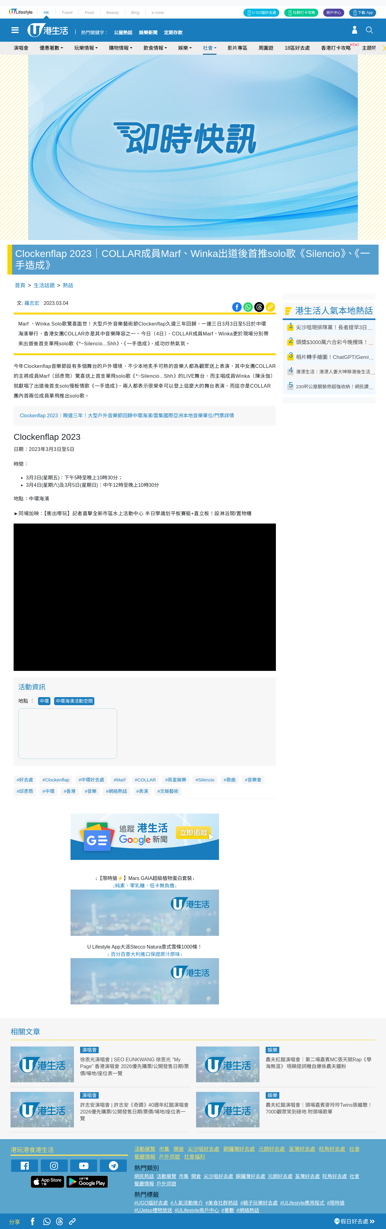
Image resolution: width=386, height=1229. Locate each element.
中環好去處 (92, 779)
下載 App (365, 13)
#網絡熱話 (248, 1210)
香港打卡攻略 (336, 48)
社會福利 (194, 1157)
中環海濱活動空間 (74, 701)
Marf (121, 779)
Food (89, 12)
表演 (143, 791)
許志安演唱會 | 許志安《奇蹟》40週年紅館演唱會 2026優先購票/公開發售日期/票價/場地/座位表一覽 (134, 1112)
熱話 (68, 285)
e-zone (158, 12)
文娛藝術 (169, 791)
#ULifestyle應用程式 (302, 1203)
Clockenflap (57, 779)
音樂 (91, 791)
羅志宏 (31, 303)
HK (46, 12)
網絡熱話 (118, 791)
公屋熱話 (123, 32)
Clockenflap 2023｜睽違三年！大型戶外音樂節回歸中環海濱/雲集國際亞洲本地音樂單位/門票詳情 (127, 415)
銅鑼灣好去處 (239, 1149)
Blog (135, 12)
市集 (164, 1149)
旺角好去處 (332, 1149)
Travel (67, 12)
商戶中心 (333, 13)
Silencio (206, 779)
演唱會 (21, 48)
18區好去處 (297, 48)
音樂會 (254, 779)
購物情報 (119, 48)
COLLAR (146, 779)
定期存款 (173, 32)
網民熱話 (144, 1176)
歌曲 (231, 779)
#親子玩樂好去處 (259, 1203)
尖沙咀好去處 (203, 1149)
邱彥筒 (26, 791)
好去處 (26, 779)
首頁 (20, 285)
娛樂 (183, 48)
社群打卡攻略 (304, 13)
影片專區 (237, 48)
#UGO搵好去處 (151, 1203)
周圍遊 (266, 48)
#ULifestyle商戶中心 (197, 1210)
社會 (208, 48)
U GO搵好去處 (264, 13)
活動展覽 (144, 1149)
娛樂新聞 (148, 32)
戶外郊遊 (169, 1157)
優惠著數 (49, 48)
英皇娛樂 (177, 779)
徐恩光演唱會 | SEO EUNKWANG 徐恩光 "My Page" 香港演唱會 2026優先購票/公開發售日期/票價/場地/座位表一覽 (133, 1066)
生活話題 (44, 285)
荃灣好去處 (302, 1149)
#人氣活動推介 (186, 1203)
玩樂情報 (84, 48)
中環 (44, 701)
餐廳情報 (144, 1157)
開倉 (179, 1149)
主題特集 (372, 48)
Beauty (112, 12)
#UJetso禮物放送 (153, 1210)
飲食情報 (153, 48)
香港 (70, 791)
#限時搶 (336, 1203)
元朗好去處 (272, 1149)
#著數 (227, 1210)
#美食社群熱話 (221, 1203)
